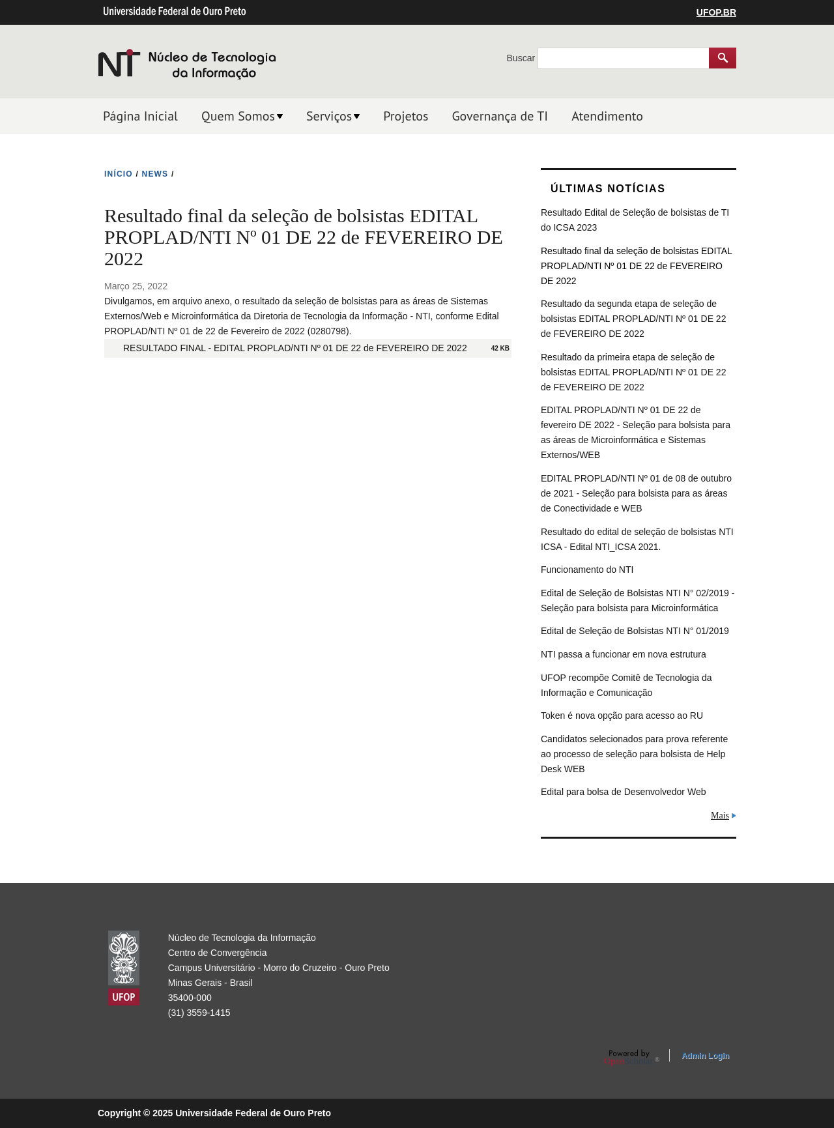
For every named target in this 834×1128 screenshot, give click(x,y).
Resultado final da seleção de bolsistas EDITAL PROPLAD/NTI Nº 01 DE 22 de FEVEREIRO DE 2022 (636, 266)
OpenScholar (631, 1057)
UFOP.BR (716, 12)
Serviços (329, 116)
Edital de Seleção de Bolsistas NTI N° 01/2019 (635, 631)
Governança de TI (500, 116)
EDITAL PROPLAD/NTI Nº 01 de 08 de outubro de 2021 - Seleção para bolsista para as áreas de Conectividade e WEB (636, 493)
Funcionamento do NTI (587, 569)
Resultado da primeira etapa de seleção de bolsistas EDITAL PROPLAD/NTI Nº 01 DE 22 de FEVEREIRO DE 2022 (633, 372)
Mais (720, 815)
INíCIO (118, 174)
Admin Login (705, 1055)
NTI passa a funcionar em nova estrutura (623, 654)
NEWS (155, 174)
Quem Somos (238, 116)
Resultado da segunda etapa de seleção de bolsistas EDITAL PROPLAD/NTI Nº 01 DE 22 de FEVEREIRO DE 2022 (633, 318)
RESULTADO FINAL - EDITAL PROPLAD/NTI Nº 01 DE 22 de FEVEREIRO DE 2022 (295, 348)
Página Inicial (140, 116)
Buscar (522, 58)
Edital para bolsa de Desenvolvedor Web (623, 792)
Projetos (405, 116)
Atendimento (607, 116)
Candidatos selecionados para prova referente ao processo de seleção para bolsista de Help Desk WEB (634, 754)
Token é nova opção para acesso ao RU (622, 715)
